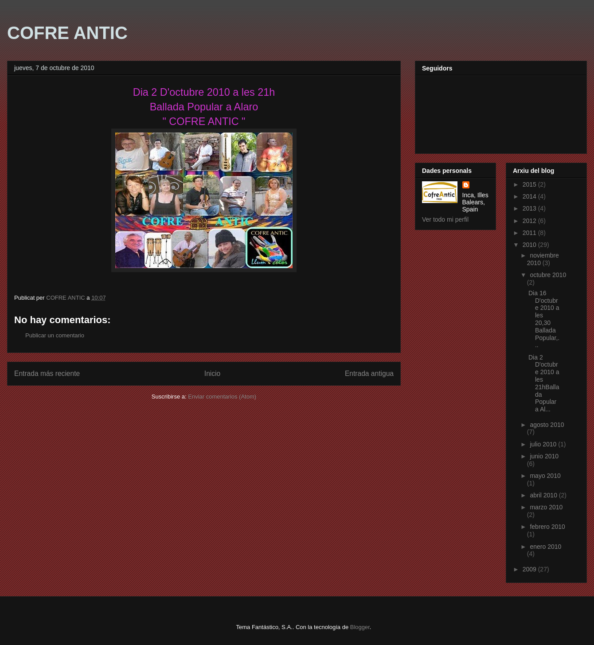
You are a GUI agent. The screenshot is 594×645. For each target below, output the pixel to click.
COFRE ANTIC (67, 33)
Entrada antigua (369, 373)
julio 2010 (544, 444)
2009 (530, 569)
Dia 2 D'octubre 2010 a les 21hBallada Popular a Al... (543, 383)
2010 (530, 244)
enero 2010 (545, 546)
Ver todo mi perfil (445, 219)
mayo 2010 (545, 475)
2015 (530, 184)
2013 (530, 208)
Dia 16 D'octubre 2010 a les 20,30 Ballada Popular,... (543, 319)
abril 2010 (544, 495)
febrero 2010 (547, 526)
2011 (530, 232)
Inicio (212, 373)
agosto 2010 (547, 424)
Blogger (360, 627)
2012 (530, 220)
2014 (530, 196)
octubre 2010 (548, 274)
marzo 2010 (546, 507)
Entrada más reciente (47, 373)
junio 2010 (544, 456)
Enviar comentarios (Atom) (222, 396)
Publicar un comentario (54, 335)
